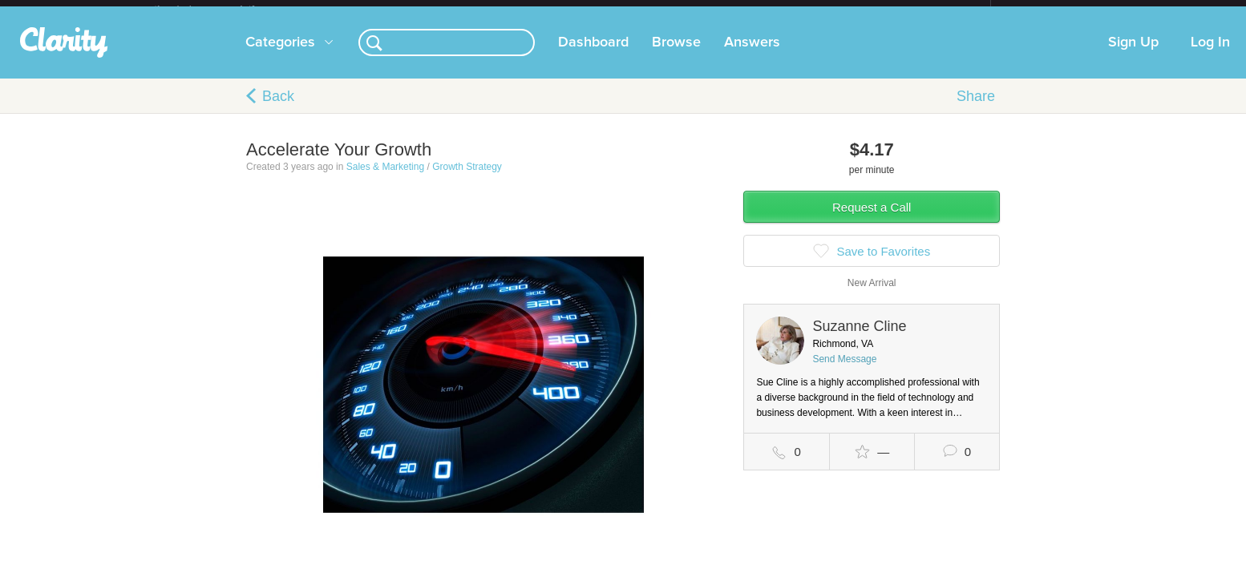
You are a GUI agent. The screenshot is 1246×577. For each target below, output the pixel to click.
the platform (221, 9)
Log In (1210, 55)
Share (976, 109)
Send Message (844, 371)
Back (278, 109)
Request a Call (871, 220)
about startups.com (1047, 10)
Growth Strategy (467, 179)
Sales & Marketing (385, 179)
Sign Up (1133, 55)
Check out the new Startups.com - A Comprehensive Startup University (815, 10)
